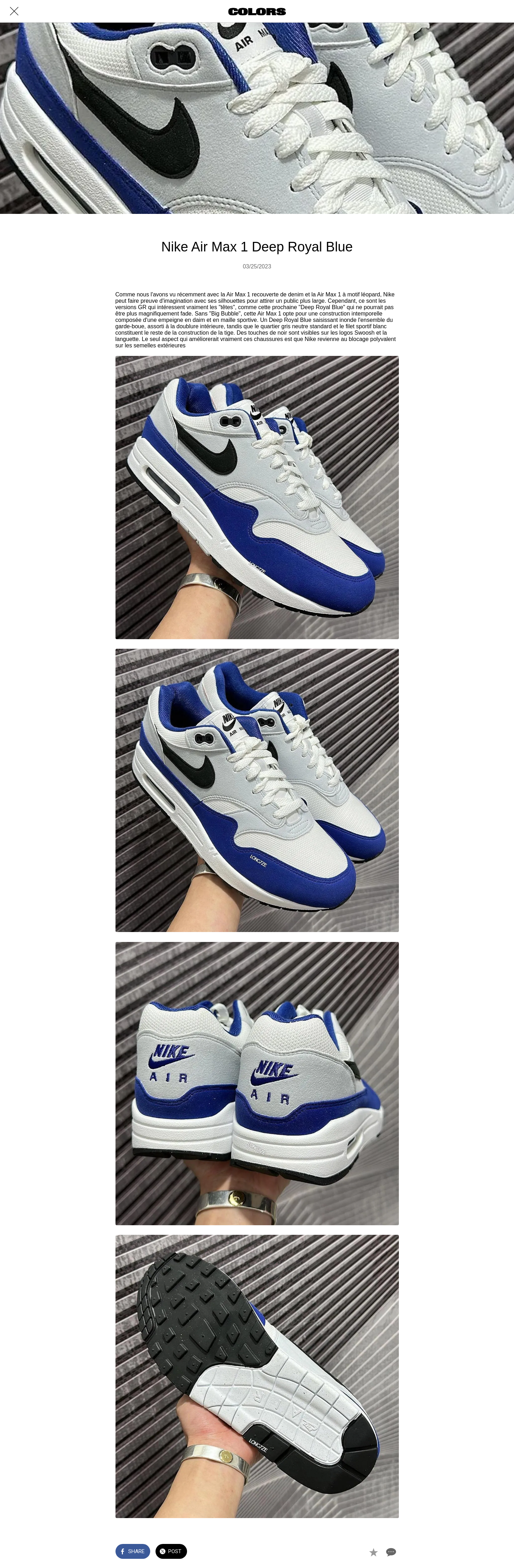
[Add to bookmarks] (373, 1552)
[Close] (14, 11)
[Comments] (390, 1552)
